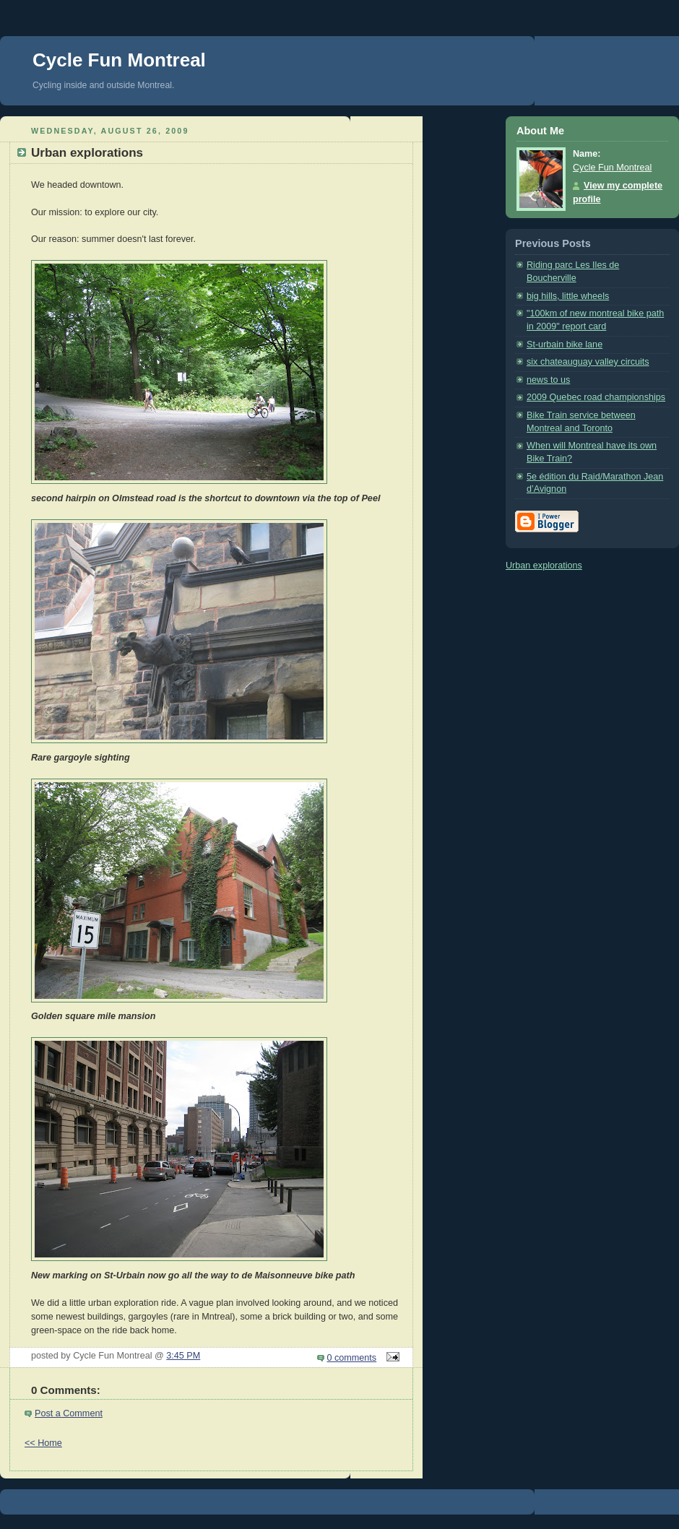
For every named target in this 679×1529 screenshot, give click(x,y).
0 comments (352, 1358)
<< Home (43, 1443)
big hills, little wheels (568, 296)
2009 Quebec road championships (596, 397)
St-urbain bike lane (564, 344)
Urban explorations (544, 565)
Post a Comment (69, 1413)
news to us (548, 380)
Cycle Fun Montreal (119, 60)
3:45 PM (183, 1356)
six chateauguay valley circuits (588, 362)
